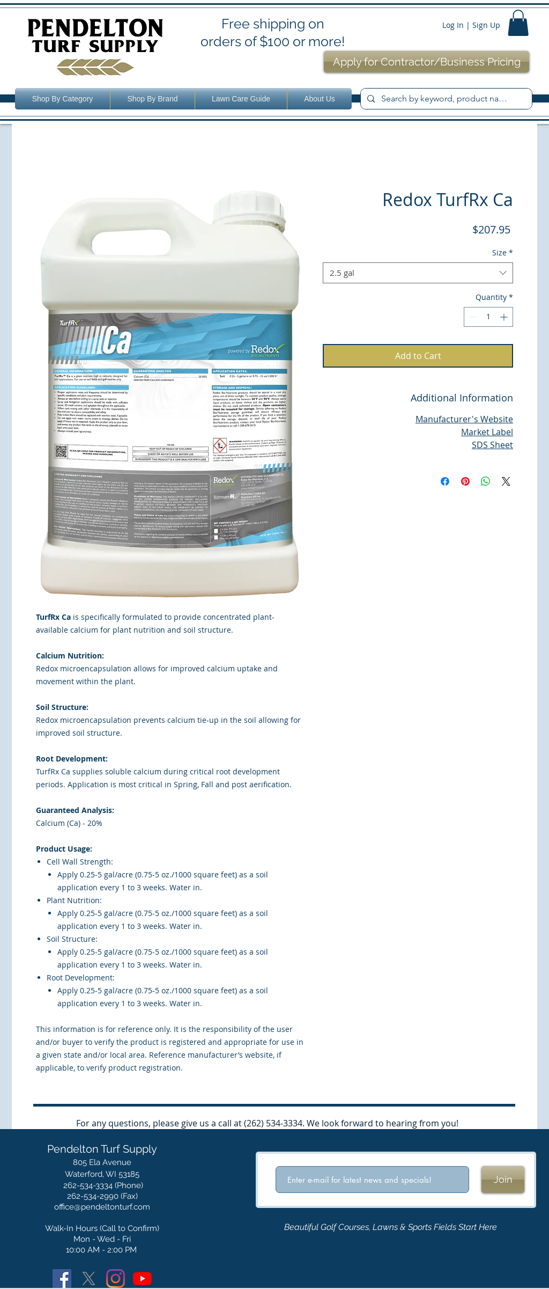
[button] (518, 23)
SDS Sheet (492, 445)
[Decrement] (472, 316)
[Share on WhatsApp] (485, 481)
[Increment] (504, 316)
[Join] (502, 1179)
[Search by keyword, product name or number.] (445, 99)
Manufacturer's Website (464, 419)
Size (502, 252)
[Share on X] (506, 481)
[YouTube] (142, 1278)
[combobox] (418, 272)
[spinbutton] (488, 316)
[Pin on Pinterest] (465, 481)
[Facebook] (62, 1278)
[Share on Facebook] (445, 481)
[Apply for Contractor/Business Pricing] (426, 61)
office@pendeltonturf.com (102, 1207)
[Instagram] (115, 1278)
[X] (88, 1278)
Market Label (487, 432)
